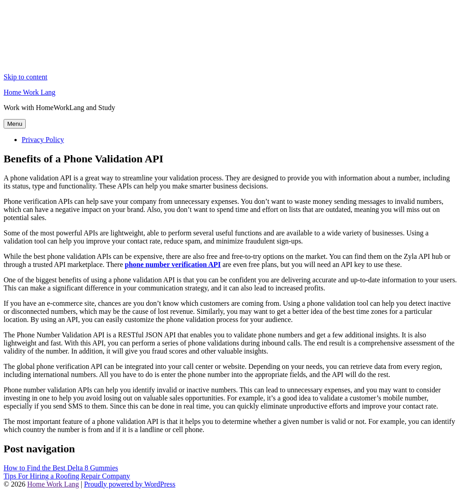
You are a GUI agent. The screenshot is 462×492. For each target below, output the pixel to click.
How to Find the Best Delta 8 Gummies (61, 468)
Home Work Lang (29, 92)
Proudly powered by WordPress (129, 484)
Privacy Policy (43, 139)
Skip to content (25, 77)
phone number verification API (173, 264)
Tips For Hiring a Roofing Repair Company (67, 476)
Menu (14, 123)
